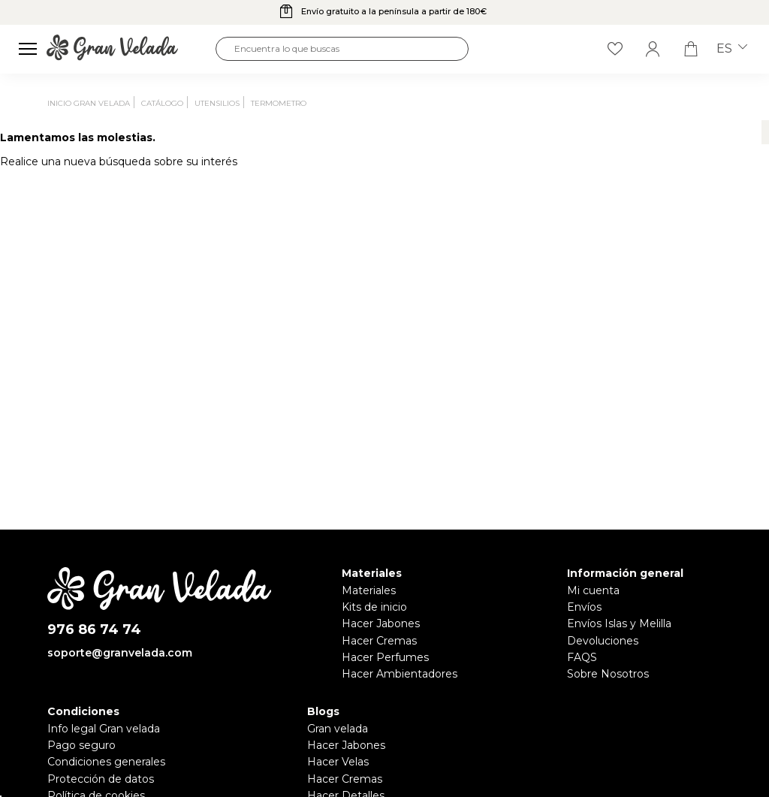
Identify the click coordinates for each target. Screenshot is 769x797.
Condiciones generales (106, 761)
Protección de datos (100, 779)
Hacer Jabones (381, 623)
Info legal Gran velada (103, 728)
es (731, 49)
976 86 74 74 (94, 630)
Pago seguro (81, 745)
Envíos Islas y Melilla (619, 623)
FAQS (582, 657)
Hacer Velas (338, 761)
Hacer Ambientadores (399, 674)
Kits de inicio (374, 607)
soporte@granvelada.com (119, 653)
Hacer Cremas (379, 641)
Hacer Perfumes (385, 657)
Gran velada (337, 728)
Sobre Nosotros (608, 674)
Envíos (584, 607)
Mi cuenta (593, 590)
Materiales (369, 590)
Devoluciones (602, 641)
